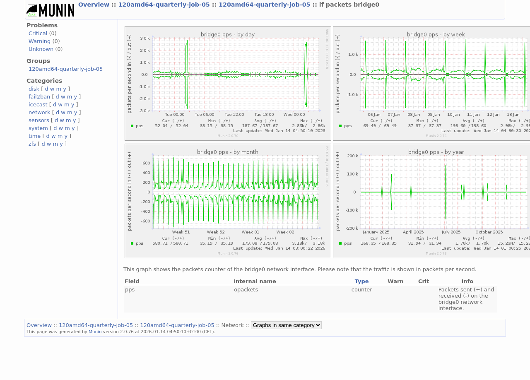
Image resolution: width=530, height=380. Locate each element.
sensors (39, 120)
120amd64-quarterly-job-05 (165, 4)
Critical (38, 33)
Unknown (41, 49)
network (40, 112)
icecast (38, 104)
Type (362, 281)
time (35, 136)
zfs (32, 144)
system (38, 128)
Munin (95, 331)
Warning (40, 41)
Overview (94, 4)
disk (34, 89)
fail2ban (39, 97)
